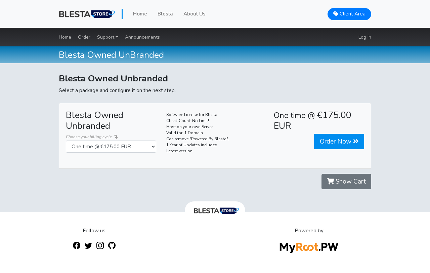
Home (140, 13)
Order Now (339, 141)
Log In (364, 37)
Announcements (142, 37)
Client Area (349, 13)
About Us (194, 13)
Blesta (165, 13)
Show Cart (346, 181)
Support (106, 37)
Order (84, 37)
